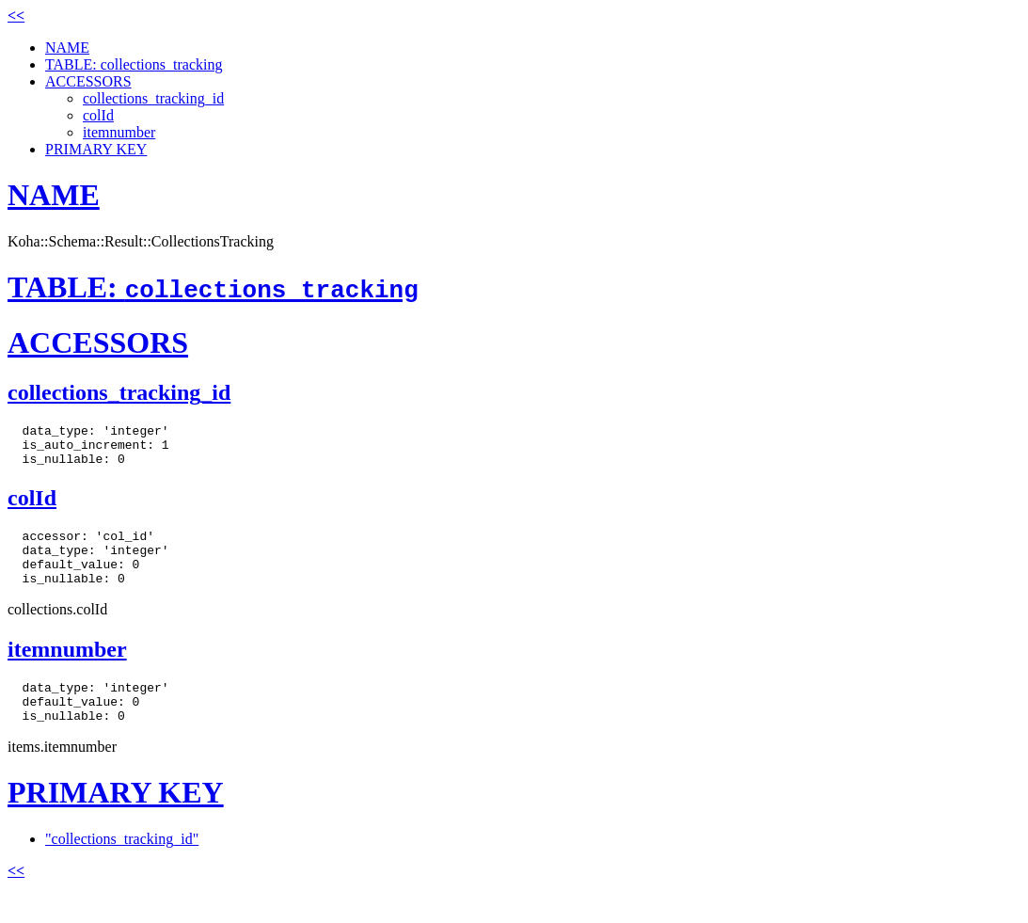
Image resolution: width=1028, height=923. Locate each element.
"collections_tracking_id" (121, 867)
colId (98, 115)
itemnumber (119, 132)
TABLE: (213, 287)
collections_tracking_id (153, 98)
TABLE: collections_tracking (133, 64)
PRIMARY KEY (96, 149)
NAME (67, 48)
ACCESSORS (88, 81)
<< (16, 16)
